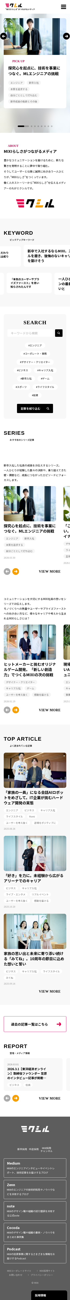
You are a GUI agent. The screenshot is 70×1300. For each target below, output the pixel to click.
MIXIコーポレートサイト (19, 1271)
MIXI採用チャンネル (47, 1149)
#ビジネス (22, 370)
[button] (3, 36)
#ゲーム (45, 378)
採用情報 (40, 1295)
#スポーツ (21, 387)
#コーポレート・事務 (35, 353)
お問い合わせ (15, 1275)
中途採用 (34, 1149)
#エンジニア (35, 345)
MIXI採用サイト (47, 1271)
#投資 (35, 395)
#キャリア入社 (45, 370)
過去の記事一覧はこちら (29, 1024)
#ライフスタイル (45, 387)
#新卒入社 (26, 378)
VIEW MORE (50, 571)
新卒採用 (22, 1149)
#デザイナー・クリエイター (35, 362)
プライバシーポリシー (42, 1275)
